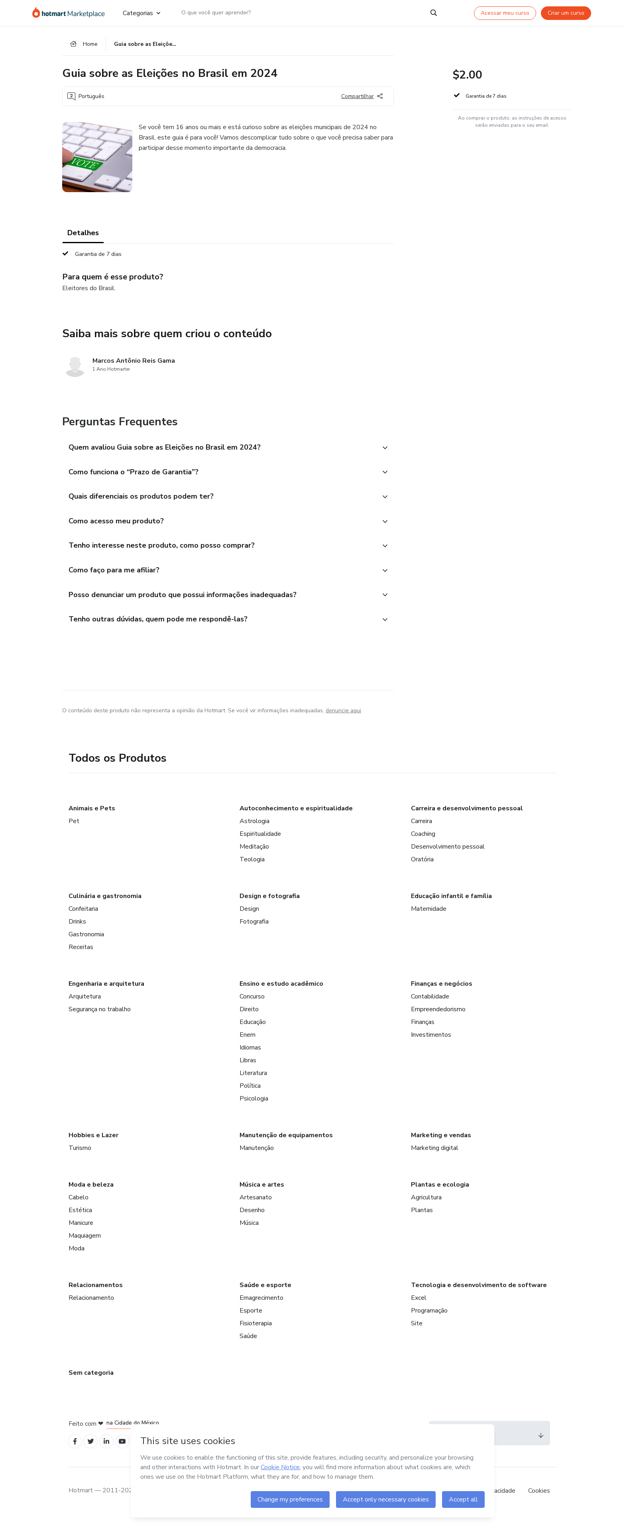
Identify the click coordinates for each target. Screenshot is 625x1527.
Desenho (252, 1220)
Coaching (423, 843)
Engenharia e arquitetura (106, 993)
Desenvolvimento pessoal (448, 856)
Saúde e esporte (265, 1295)
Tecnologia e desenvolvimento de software (479, 1295)
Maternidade (428, 918)
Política (250, 1095)
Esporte (251, 1320)
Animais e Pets (92, 818)
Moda (77, 1258)
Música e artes (262, 1194)
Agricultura (426, 1207)
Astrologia (254, 831)
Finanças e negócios (441, 993)
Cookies (539, 1502)
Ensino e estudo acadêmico (281, 993)
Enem (248, 1044)
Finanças (422, 1032)
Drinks (77, 931)
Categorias (141, 12)
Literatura (253, 1083)
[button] (219, 450)
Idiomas (250, 1057)
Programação (429, 1320)
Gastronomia (86, 944)
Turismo (80, 1158)
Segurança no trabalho (100, 1019)
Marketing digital (434, 1158)
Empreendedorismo (438, 1019)
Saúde (248, 1346)
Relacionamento (91, 1307)
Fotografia (254, 931)
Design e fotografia (270, 906)
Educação (253, 1032)
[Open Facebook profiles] (75, 1452)
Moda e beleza (91, 1194)
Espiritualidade (260, 843)
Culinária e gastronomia (105, 906)
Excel (418, 1307)
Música (249, 1232)
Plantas (422, 1220)
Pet (74, 831)
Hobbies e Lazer (93, 1145)
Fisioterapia (256, 1333)
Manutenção (257, 1158)
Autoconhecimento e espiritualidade (296, 818)
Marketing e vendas (441, 1145)
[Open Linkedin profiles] (111, 1452)
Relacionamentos (96, 1295)
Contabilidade (430, 1006)
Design (249, 918)
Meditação (254, 856)
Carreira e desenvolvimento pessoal (467, 818)
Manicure (81, 1232)
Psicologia (254, 1108)
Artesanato (256, 1207)
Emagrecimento (261, 1307)
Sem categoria (91, 1382)
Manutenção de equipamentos (286, 1145)
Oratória (422, 869)
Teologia (252, 869)
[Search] (433, 13)
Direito (249, 1019)
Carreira (421, 831)
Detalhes (83, 235)
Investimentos (431, 1044)
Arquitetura (85, 1006)
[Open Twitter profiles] (93, 1452)
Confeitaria (83, 918)
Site (417, 1333)
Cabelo (78, 1207)
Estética (80, 1220)
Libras (248, 1070)
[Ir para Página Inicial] (71, 12)
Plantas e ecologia (440, 1194)
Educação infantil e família (451, 906)
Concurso (252, 1006)
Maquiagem (85, 1245)
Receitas (81, 957)
